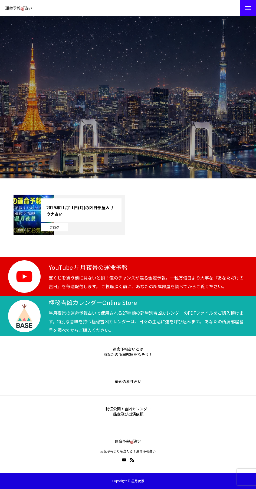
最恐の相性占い (128, 381)
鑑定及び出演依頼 (128, 414)
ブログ (54, 227)
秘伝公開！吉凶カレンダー (128, 408)
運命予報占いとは (128, 349)
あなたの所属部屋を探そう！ (128, 354)
